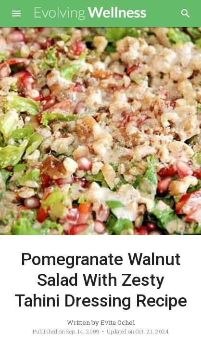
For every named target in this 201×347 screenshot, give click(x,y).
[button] (16, 14)
